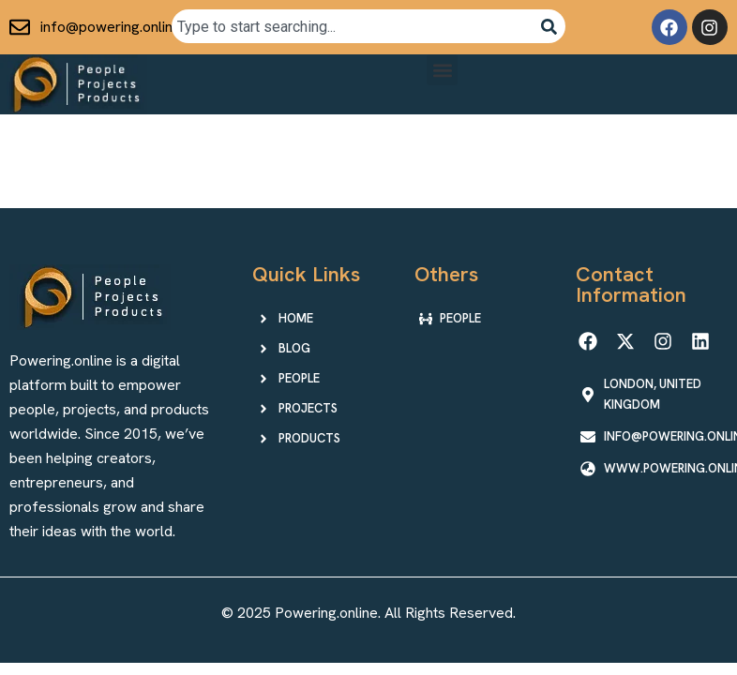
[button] (442, 69)
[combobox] (352, 26)
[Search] (549, 26)
